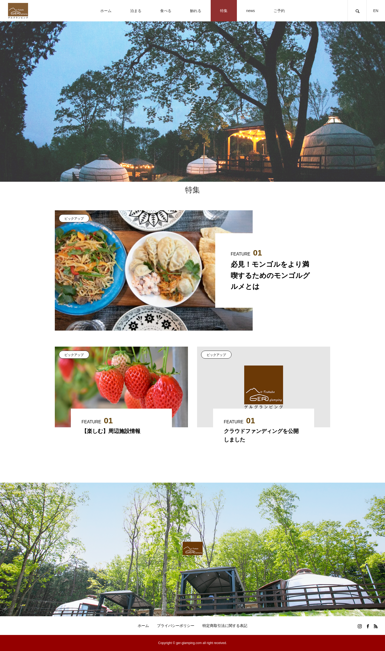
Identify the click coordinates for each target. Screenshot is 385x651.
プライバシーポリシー (175, 625)
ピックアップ (74, 218)
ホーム (143, 625)
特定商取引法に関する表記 (224, 625)
